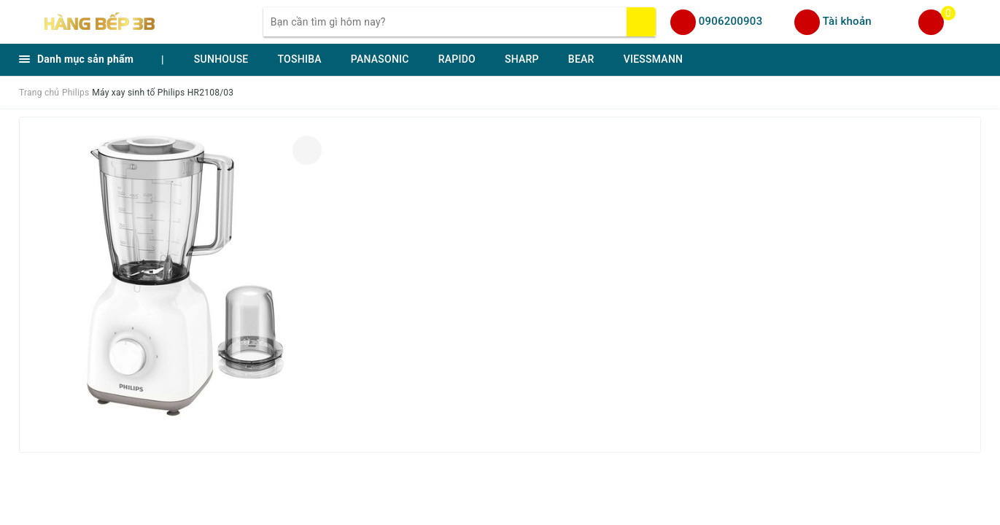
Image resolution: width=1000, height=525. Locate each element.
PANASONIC (380, 59)
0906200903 (731, 21)
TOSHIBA (300, 59)
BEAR (581, 59)
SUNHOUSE (221, 59)
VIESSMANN (653, 59)
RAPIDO (457, 59)
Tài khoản (847, 21)
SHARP (522, 59)
